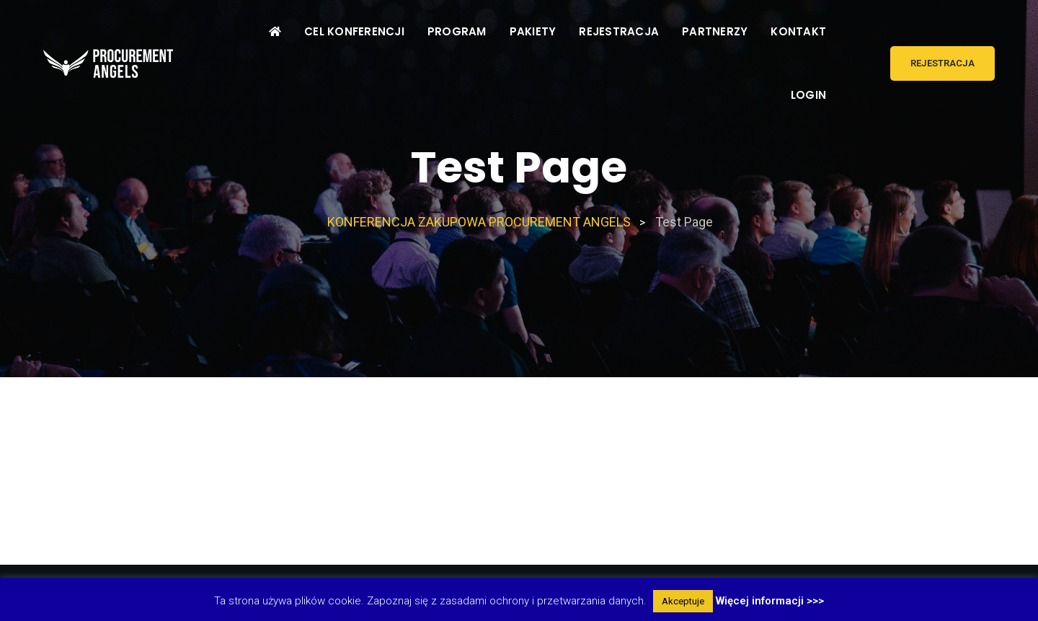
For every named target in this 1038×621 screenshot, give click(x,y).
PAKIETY (533, 31)
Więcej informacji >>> (770, 600)
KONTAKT (798, 31)
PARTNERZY (715, 31)
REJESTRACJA (619, 31)
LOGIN (808, 94)
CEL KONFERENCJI (354, 31)
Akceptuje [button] (683, 601)
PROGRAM (457, 31)
